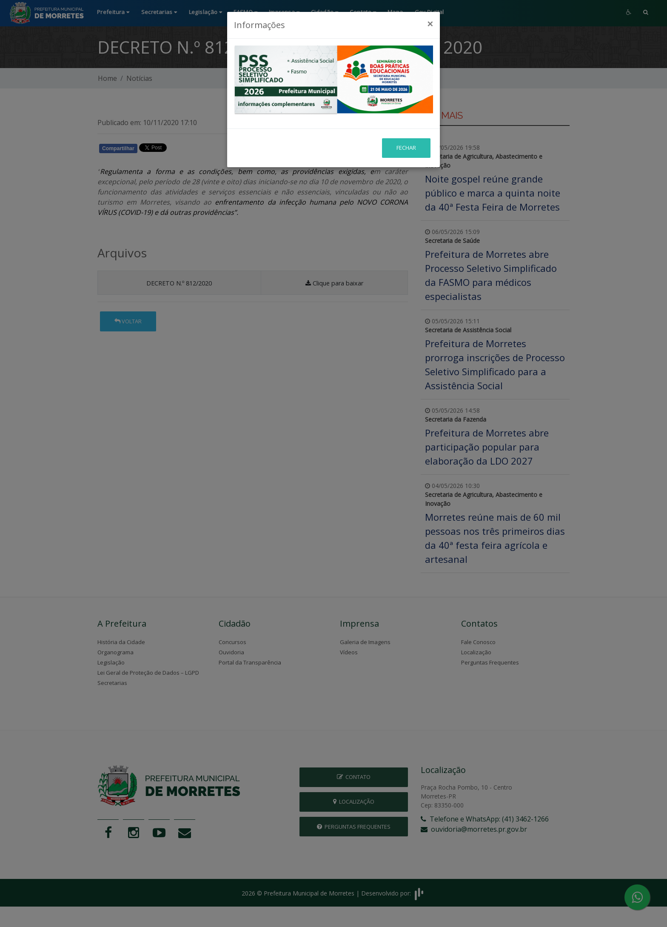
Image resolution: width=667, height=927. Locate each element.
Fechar (406, 116)
